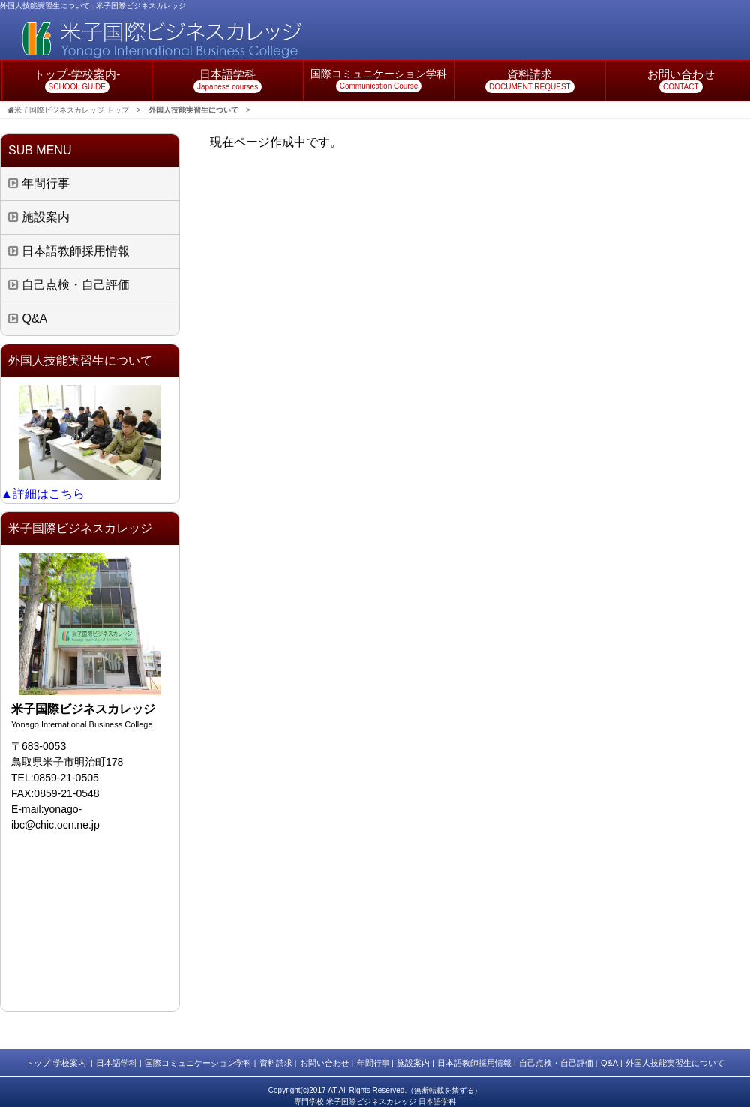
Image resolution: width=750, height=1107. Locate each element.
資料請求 (276, 1062)
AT (332, 1090)
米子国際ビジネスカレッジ (141, 6)
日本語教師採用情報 (69, 250)
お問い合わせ (325, 1062)
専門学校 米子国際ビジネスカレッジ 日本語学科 (375, 1101)
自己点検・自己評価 (69, 284)
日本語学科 (116, 1062)
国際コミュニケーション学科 (198, 1062)
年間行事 (39, 183)
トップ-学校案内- (57, 1062)
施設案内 (39, 217)
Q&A (27, 318)
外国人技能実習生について (675, 1062)
